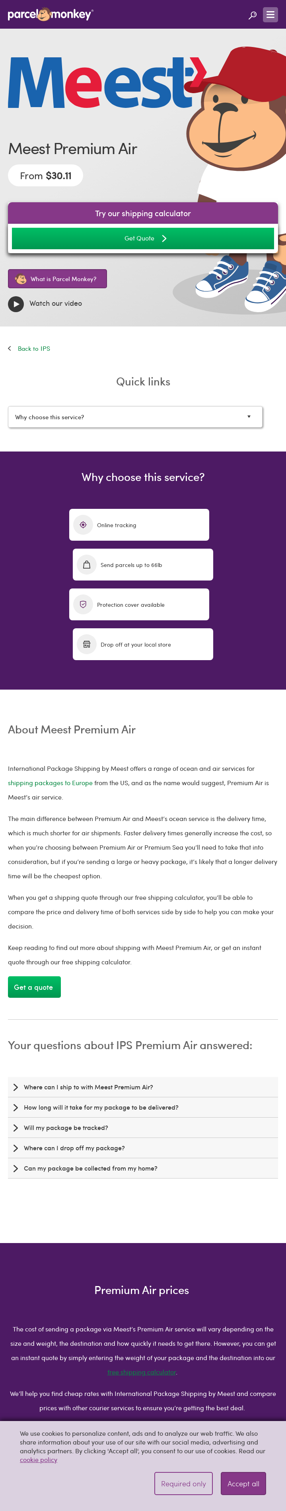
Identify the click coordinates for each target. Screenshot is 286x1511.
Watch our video (45, 304)
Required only (183, 1483)
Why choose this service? (138, 416)
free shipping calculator (141, 1292)
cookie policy (38, 1459)
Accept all (243, 1483)
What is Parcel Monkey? (55, 279)
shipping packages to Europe (50, 703)
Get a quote (34, 907)
